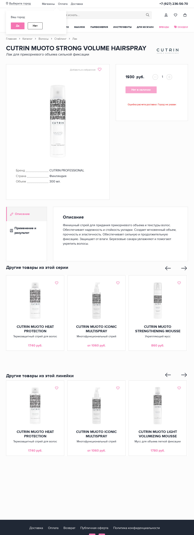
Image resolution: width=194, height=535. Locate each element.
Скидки (181, 27)
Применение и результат (23, 230)
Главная (11, 39)
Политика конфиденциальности (136, 528)
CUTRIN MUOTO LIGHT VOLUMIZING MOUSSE (157, 434)
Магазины (48, 4)
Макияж (79, 27)
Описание (20, 214)
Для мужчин (145, 27)
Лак (74, 39)
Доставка (77, 4)
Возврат (69, 528)
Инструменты (122, 27)
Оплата (62, 4)
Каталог (27, 39)
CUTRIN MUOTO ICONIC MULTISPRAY (96, 329)
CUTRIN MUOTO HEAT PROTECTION (35, 329)
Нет (35, 25)
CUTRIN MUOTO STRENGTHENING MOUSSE (157, 329)
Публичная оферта (94, 528)
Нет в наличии (140, 89)
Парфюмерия (99, 27)
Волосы (44, 39)
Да (17, 25)
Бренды (164, 27)
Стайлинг (60, 39)
